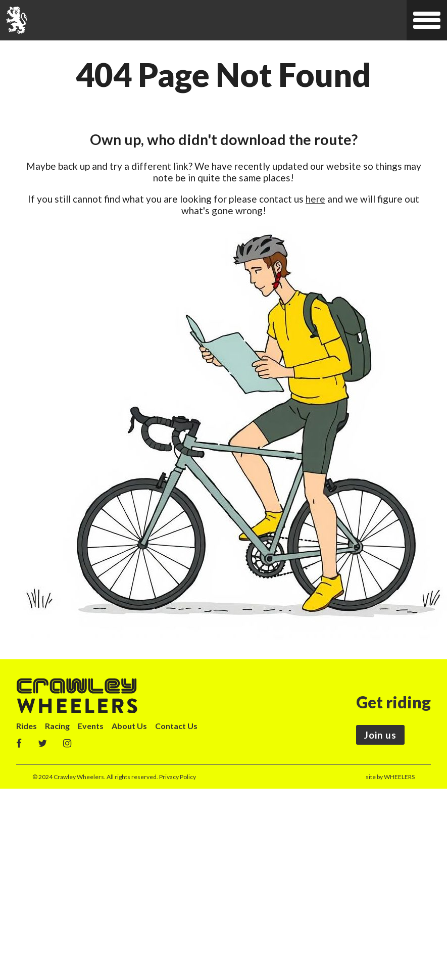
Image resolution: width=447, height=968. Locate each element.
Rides (26, 726)
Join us (380, 735)
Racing (57, 726)
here (315, 199)
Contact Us (176, 726)
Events (91, 726)
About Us (129, 726)
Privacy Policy (177, 777)
